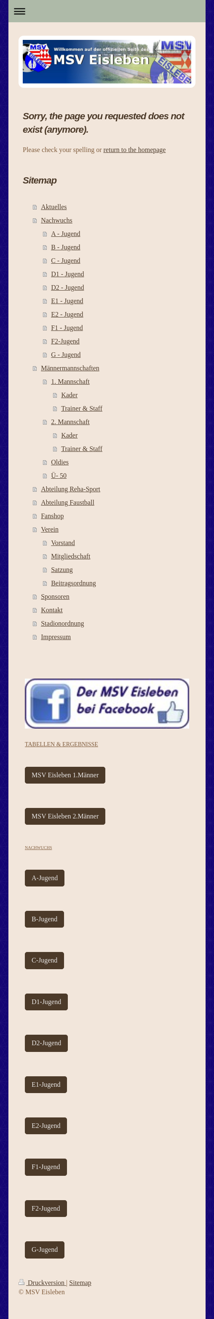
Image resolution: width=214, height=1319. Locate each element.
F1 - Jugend (67, 327)
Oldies (60, 462)
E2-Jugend (46, 1125)
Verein (50, 529)
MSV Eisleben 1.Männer (65, 775)
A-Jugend (45, 877)
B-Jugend (44, 919)
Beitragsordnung (73, 583)
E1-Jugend (46, 1084)
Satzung (62, 569)
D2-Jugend (46, 1042)
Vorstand (63, 542)
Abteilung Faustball (67, 502)
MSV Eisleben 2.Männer (65, 816)
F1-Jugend (46, 1166)
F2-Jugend (65, 341)
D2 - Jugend (67, 287)
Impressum (56, 636)
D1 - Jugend (67, 274)
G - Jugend (65, 354)
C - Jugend (65, 260)
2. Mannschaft (70, 421)
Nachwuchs (56, 220)
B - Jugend (65, 247)
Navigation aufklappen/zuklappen (107, 11)
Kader (69, 395)
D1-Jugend (46, 1001)
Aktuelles (54, 206)
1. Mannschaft (70, 381)
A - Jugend (65, 233)
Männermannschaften (70, 368)
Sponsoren (55, 596)
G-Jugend (45, 1249)
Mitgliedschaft (70, 556)
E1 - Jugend (67, 300)
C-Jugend (44, 960)
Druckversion (42, 1282)
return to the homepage (135, 149)
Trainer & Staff (81, 408)
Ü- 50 (59, 475)
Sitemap (80, 1282)
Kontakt (52, 610)
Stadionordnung (62, 623)
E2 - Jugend (67, 314)
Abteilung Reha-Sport (70, 489)
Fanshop (52, 515)
